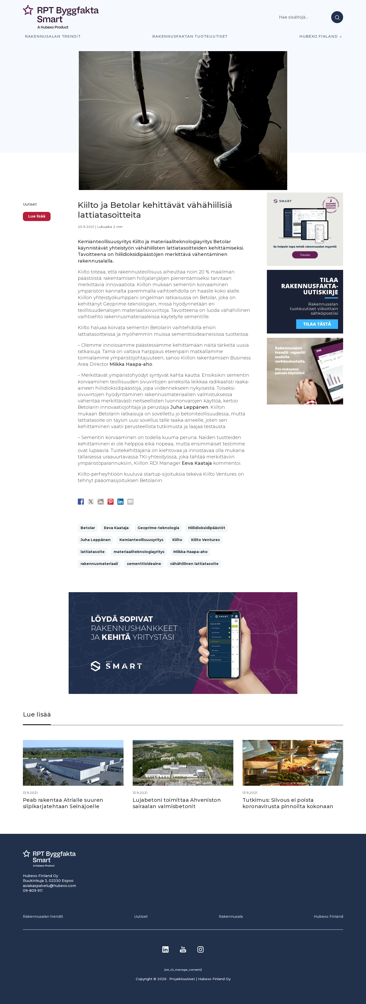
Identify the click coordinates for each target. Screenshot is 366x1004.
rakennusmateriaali (99, 563)
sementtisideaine (144, 563)
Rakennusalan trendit (53, 36)
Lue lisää (36, 216)
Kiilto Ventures (205, 539)
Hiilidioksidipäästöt (206, 528)
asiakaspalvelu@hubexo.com (49, 885)
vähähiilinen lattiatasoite (194, 563)
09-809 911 (33, 890)
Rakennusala (231, 916)
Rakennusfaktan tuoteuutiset (190, 36)
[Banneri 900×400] (183, 692)
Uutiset (30, 204)
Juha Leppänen (96, 539)
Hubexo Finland (318, 36)
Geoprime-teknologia (158, 528)
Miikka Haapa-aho (190, 551)
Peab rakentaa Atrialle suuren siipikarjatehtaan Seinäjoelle (63, 803)
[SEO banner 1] (305, 264)
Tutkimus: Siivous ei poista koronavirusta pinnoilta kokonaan (288, 803)
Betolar (88, 528)
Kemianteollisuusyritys (141, 539)
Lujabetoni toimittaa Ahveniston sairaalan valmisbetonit (177, 803)
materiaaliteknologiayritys (139, 551)
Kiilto (177, 539)
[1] (305, 332)
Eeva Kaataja (116, 528)
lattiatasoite (93, 551)
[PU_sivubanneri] (305, 403)
